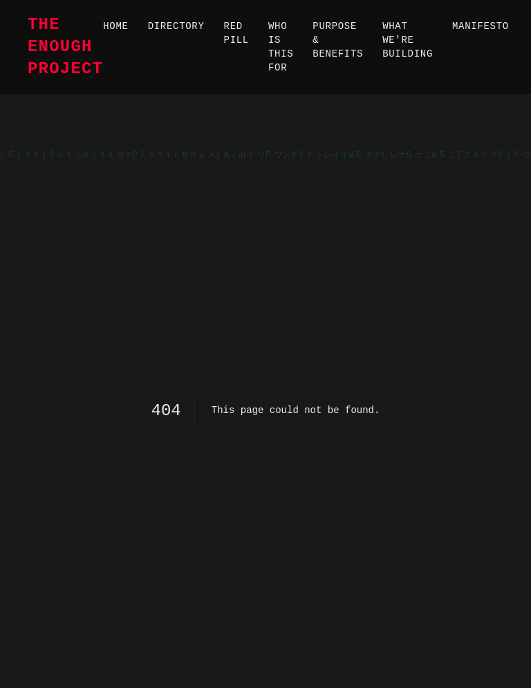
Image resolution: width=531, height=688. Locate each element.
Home (115, 26)
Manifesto (480, 26)
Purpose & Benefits (338, 40)
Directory (176, 26)
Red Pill (236, 33)
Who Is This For (280, 47)
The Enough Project (65, 46)
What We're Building (407, 40)
